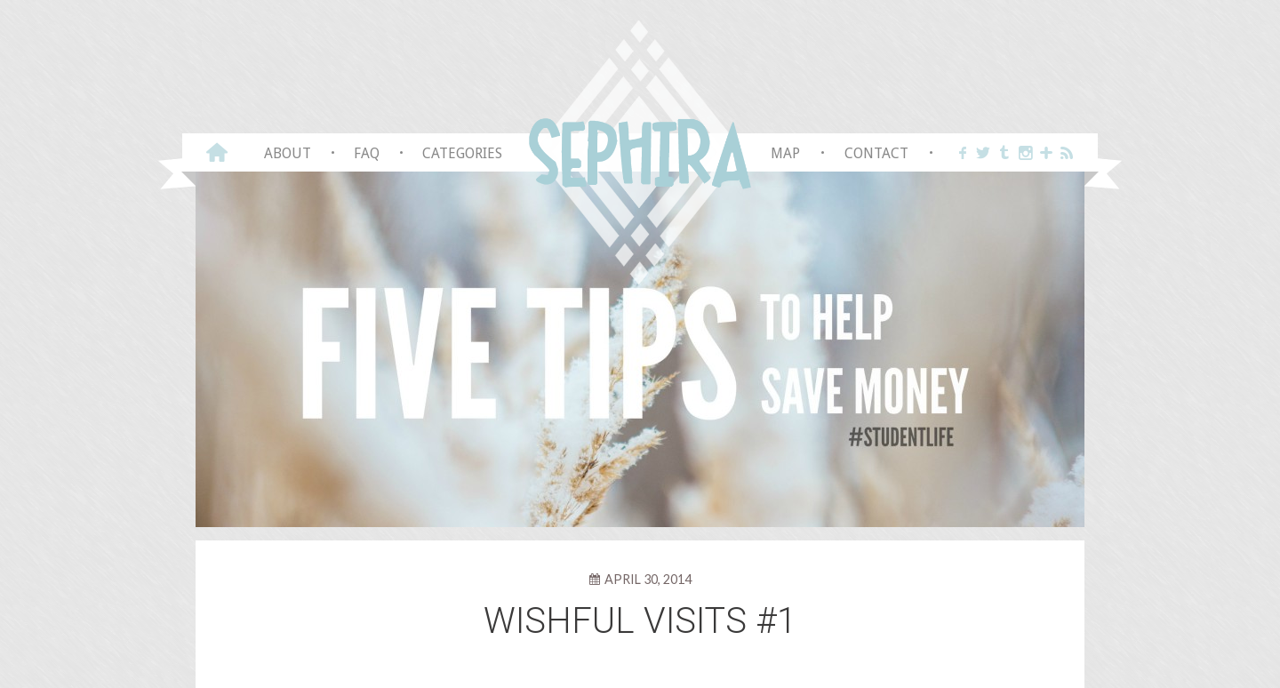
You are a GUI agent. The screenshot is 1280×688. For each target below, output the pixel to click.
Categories (462, 153)
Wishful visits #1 (640, 621)
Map (785, 153)
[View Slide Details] (640, 348)
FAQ (367, 153)
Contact (876, 153)
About (287, 153)
